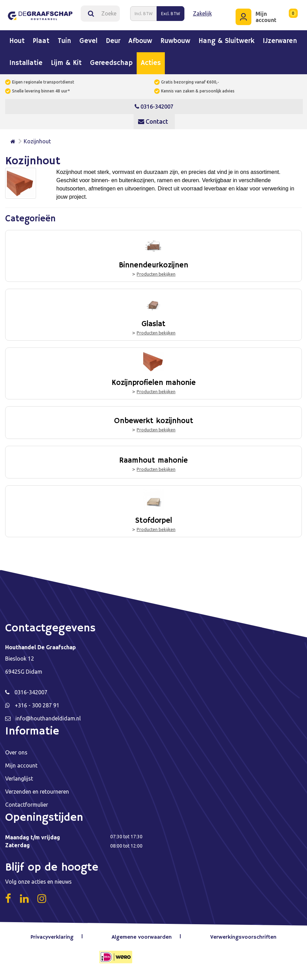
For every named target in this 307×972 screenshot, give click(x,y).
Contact (153, 121)
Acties (151, 63)
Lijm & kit (66, 63)
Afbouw (140, 41)
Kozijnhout (37, 141)
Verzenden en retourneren (37, 791)
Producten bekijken (156, 273)
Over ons (16, 752)
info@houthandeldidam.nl (48, 718)
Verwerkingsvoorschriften (243, 937)
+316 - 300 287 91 (37, 705)
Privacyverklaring (52, 937)
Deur (113, 41)
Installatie (26, 63)
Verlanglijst (19, 778)
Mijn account (21, 765)
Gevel (88, 41)
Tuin (64, 41)
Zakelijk (202, 13)
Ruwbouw (175, 41)
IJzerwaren (280, 41)
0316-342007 (154, 106)
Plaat (41, 41)
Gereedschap (111, 63)
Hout (17, 41)
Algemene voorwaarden (142, 937)
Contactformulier (26, 804)
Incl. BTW (143, 13)
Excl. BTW (170, 13)
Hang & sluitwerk (226, 41)
